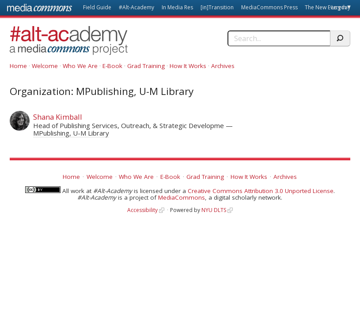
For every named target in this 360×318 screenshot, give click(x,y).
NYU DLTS (213, 210)
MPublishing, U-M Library (71, 133)
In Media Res (177, 7)
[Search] (278, 38)
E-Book (112, 66)
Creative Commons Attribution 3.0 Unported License (260, 191)
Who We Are (80, 66)
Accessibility (142, 210)
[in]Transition (217, 7)
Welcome (45, 66)
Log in (338, 7)
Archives (223, 66)
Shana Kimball (57, 117)
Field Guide (97, 7)
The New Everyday (327, 7)
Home (18, 66)
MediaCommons (181, 197)
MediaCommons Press (269, 7)
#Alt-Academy (136, 7)
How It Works (188, 66)
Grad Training (146, 66)
